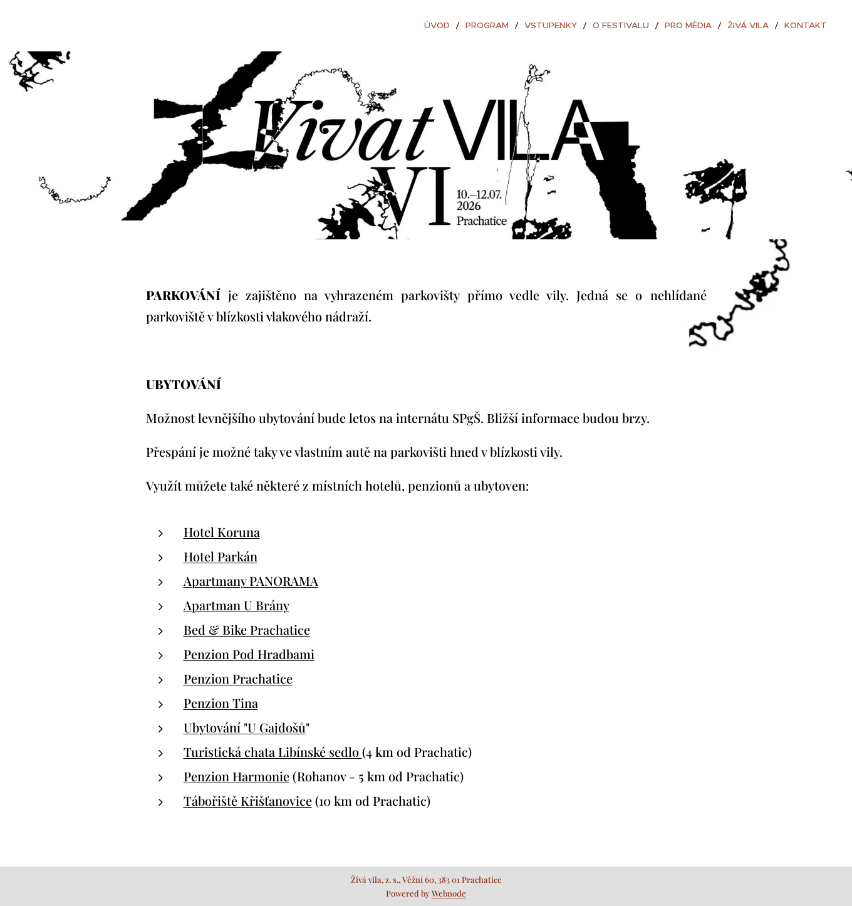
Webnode (449, 893)
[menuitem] (459, 25)
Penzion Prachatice (238, 678)
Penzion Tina (221, 702)
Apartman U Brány (236, 604)
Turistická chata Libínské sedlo (273, 751)
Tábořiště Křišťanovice (248, 800)
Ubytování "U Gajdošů (245, 727)
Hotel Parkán (220, 556)
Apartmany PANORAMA (251, 580)
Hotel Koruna (222, 531)
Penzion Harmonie (236, 776)
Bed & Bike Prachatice (247, 629)
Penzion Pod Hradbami (249, 653)
